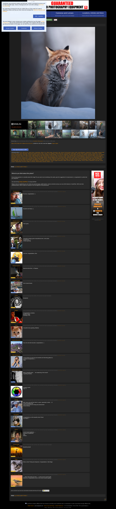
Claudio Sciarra (16, 221)
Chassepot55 (67, 153)
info (99, 220)
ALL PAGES (17, 166)
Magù (35, 158)
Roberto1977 (47, 160)
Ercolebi (18, 155)
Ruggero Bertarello (58, 160)
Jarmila (73, 157)
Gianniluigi (13, 157)
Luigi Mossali (24, 158)
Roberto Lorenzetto (39, 160)
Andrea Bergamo (81, 152)
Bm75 (21, 153)
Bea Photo (16, 153)
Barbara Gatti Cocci (16, 370)
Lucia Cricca (18, 158)
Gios (37, 157)
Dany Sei (61, 154)
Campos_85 (47, 153)
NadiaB (13, 159)
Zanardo (44, 161)
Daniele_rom (56, 154)
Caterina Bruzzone (59, 153)
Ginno (26, 157)
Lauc (92, 157)
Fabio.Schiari (28, 155)
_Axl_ (52, 161)
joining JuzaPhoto (23, 181)
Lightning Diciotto (97, 157)
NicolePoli (17, 159)
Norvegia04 (35, 159)
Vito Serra (24, 161)
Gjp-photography (51, 157)
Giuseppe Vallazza (43, 157)
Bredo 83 (36, 153)
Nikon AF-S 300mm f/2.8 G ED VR (24, 143)
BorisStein (25, 153)
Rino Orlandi (32, 160)
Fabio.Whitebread (36, 155)
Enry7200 (13, 155)
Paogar (42, 159)
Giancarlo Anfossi (91, 155)
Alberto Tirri (43, 152)
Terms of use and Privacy (49, 505)
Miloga (97, 158)
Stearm (87, 160)
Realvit (100, 159)
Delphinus (66, 154)
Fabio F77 (22, 155)
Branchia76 (30, 153)
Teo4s (101, 160)
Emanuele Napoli (91, 154)
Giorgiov (34, 157)
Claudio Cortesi (80, 153)
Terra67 (13, 161)
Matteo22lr (54, 158)
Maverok (87, 158)
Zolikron (48, 161)
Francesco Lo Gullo (62, 155)
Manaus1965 (40, 158)
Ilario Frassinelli (59, 157)
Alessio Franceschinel (66, 152)
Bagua (96, 152)
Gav (86, 155)
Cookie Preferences (59, 505)
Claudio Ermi (95, 153)
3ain (21, 152)
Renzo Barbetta (14, 160)
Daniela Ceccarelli (40, 154)
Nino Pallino (23, 159)
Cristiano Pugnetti (32, 154)
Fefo (41, 155)
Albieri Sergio (49, 152)
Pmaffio (89, 159)
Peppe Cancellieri (70, 159)
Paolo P (58, 159)
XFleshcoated (39, 161)
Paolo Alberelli (53, 159)
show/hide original (61, 191)
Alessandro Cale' (56, 152)
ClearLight (25, 154)
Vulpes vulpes (55, 143)
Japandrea (69, 157)
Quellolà (93, 159)
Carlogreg (52, 153)
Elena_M (81, 154)
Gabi (68, 155)
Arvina (92, 152)
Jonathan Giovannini (38, 141)
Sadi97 (64, 160)
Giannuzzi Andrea (21, 157)
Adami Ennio (25, 152)
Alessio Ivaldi (74, 152)
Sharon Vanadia (77, 160)
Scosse (68, 160)
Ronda (52, 160)
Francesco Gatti (53, 155)
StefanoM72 (92, 160)
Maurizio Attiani (60, 158)
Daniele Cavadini (48, 154)
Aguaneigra (37, 152)
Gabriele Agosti (73, 155)
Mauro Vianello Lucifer (80, 158)
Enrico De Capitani (100, 154)
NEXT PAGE (24, 166)
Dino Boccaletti (72, 154)
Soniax (83, 160)
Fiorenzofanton (46, 155)
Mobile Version (31, 505)
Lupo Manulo (31, 158)
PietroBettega (84, 159)
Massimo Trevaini (47, 158)
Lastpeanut (87, 157)
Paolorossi (62, 159)
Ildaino (64, 157)
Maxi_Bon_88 (93, 158)
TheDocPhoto (18, 161)
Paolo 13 (47, 159)
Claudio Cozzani (87, 153)
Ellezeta (85, 154)
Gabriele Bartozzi (81, 155)
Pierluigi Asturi (77, 159)
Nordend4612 (29, 159)
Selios (72, 160)
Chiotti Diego (73, 153)
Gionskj (30, 157)
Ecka (77, 154)
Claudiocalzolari (18, 154)
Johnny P (78, 157)
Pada (39, 159)
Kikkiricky (83, 157)
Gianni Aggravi (99, 155)
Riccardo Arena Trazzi (24, 160)
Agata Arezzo (32, 152)
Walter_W (29, 161)
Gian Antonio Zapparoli (16, 474)
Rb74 (97, 159)
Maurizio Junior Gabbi (69, 158)
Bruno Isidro (41, 153)
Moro (101, 158)
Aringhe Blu (88, 152)
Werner (33, 161)
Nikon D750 (14, 143)
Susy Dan (97, 160)
